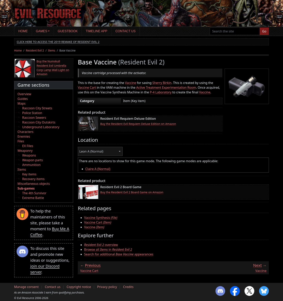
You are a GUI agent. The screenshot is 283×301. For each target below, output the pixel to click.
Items (51, 50)
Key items (29, 174)
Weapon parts (32, 160)
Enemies (23, 136)
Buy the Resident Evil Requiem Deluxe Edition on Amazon (138, 124)
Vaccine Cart (87, 87)
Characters (25, 132)
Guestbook (68, 31)
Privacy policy (107, 287)
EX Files (27, 146)
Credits (128, 287)
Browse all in (108, 249)
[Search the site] (235, 31)
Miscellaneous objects (33, 183)
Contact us (125, 31)
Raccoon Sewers (34, 117)
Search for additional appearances (118, 254)
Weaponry (25, 150)
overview (101, 245)
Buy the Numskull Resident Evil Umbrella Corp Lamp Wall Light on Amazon (53, 67)
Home (23, 31)
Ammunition (31, 165)
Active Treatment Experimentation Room (166, 87)
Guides (22, 99)
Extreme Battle (33, 198)
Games (41, 31)
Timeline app (96, 31)
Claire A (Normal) (97, 169)
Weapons (29, 155)
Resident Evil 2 (35, 50)
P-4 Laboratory (161, 92)
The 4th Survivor (34, 193)
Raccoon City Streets (37, 108)
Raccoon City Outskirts (38, 122)
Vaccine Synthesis (100, 217)
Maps (21, 103)
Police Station (32, 113)
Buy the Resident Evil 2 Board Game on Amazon (131, 192)
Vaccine (130, 83)
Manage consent (26, 287)
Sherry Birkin (161, 83)
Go (264, 31)
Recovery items (33, 179)
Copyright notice (79, 287)
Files (20, 141)
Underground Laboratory (40, 127)
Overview (24, 94)
